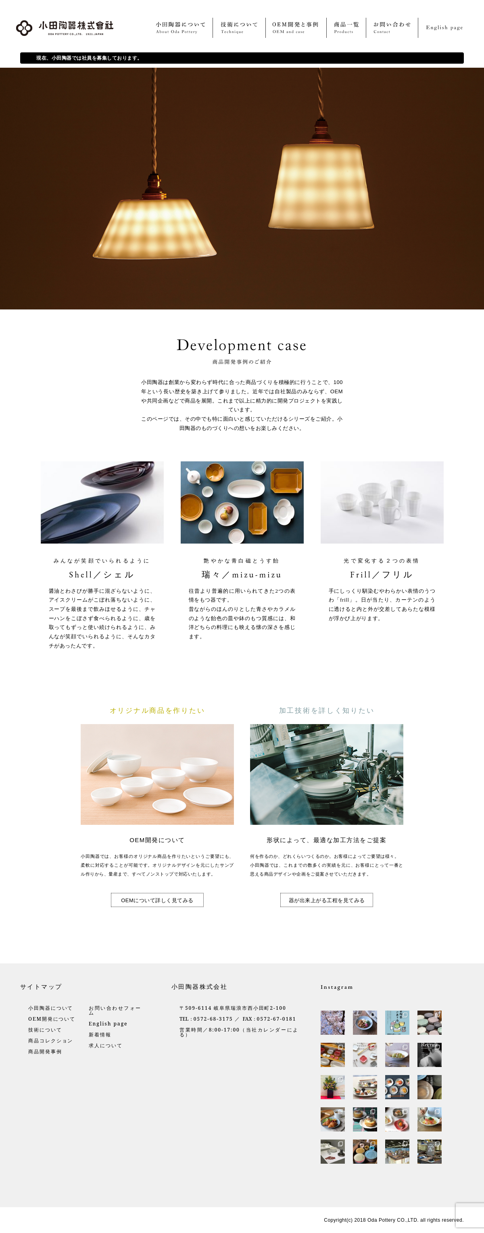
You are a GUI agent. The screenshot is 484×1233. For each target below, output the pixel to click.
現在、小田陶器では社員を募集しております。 (89, 58)
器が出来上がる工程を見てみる (327, 900)
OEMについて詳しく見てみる (157, 900)
